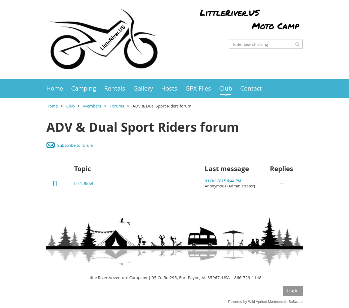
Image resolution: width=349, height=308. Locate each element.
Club (70, 106)
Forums (117, 106)
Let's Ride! (83, 183)
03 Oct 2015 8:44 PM (223, 180)
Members (92, 106)
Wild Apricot (257, 302)
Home (52, 106)
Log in (293, 290)
